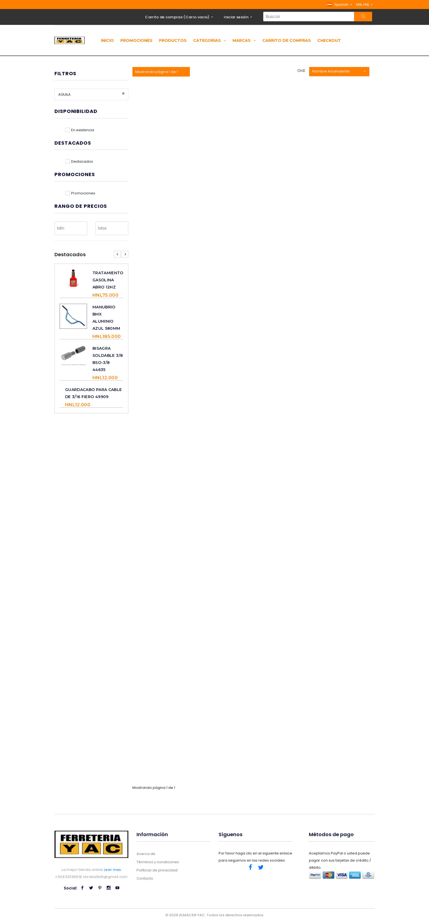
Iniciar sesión (236, 17)
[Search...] (308, 16)
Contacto (145, 878)
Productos (173, 40)
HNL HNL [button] (363, 4)
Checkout (329, 40)
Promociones (136, 40)
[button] (340, 4)
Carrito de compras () (177, 17)
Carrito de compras (286, 40)
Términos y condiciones (158, 862)
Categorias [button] (209, 40)
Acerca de (146, 853)
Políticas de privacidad (157, 870)
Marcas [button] (244, 40)
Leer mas (112, 869)
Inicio (107, 40)
